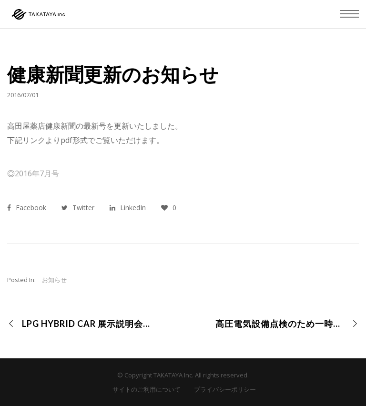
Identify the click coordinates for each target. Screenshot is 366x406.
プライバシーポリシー (225, 389)
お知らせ (54, 279)
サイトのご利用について (146, 389)
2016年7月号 (37, 173)
